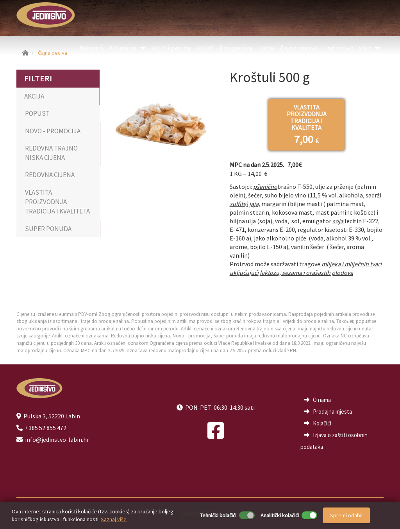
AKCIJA (34, 96)
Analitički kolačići (280, 515)
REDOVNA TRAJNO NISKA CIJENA (51, 153)
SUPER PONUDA (48, 228)
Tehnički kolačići (218, 515)
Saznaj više (114, 519)
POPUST (37, 113)
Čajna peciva (299, 48)
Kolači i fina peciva (224, 48)
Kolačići (322, 423)
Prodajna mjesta (332, 411)
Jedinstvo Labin (352, 48)
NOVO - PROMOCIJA (52, 131)
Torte (266, 48)
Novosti (92, 48)
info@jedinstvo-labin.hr (57, 439)
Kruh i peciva (170, 48)
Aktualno (127, 48)
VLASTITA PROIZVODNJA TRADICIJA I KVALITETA (57, 202)
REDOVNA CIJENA (50, 174)
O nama (322, 399)
